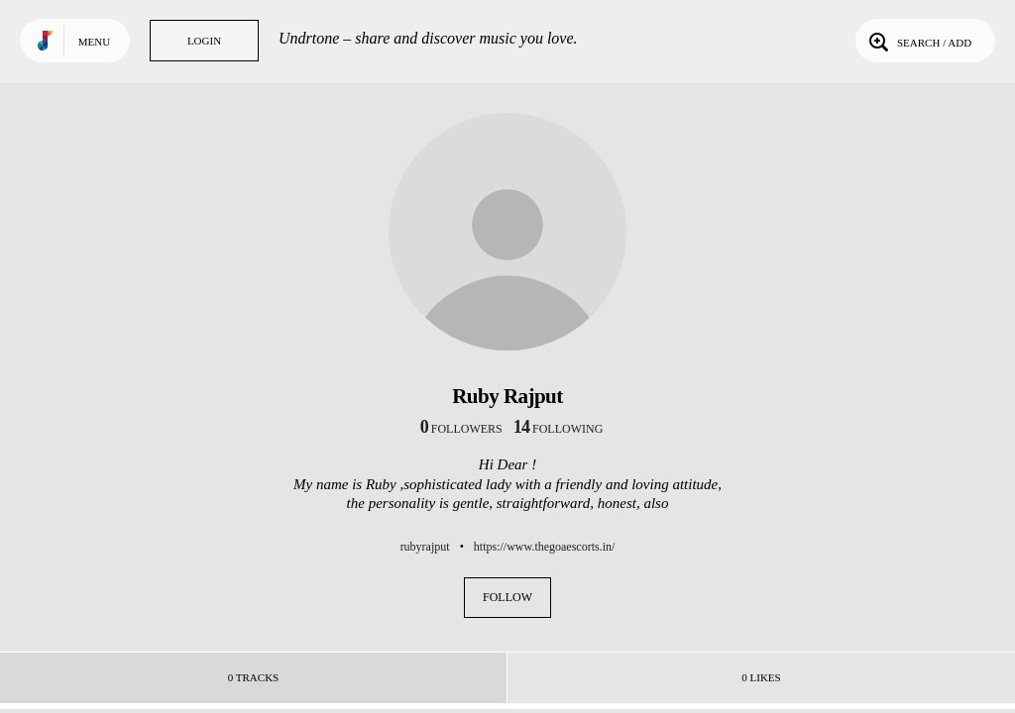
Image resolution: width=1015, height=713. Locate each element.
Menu (94, 42)
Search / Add (918, 40)
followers (461, 429)
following (558, 429)
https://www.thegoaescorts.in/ (545, 547)
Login (204, 41)
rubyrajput (425, 547)
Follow (507, 597)
